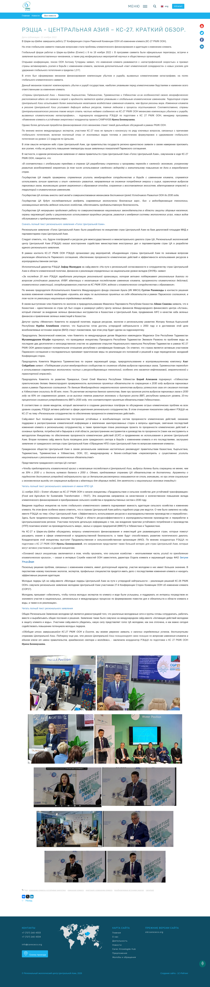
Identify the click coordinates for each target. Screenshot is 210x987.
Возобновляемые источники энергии (129, 890)
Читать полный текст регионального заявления (47, 608)
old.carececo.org (154, 932)
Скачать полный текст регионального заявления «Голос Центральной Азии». (63, 224)
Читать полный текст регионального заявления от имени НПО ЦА (57, 486)
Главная (26, 15)
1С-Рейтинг (182, 973)
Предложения (119, 953)
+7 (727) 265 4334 (31, 937)
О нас (115, 937)
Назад (27, 900)
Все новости (50, 15)
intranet (178, 6)
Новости (36, 15)
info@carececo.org (32, 944)
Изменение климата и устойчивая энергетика (47, 890)
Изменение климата (76, 890)
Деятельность (119, 941)
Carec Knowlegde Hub (124, 949)
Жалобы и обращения (124, 957)
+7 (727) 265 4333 (31, 932)
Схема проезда (35, 953)
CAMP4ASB (150, 890)
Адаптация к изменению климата (99, 890)
